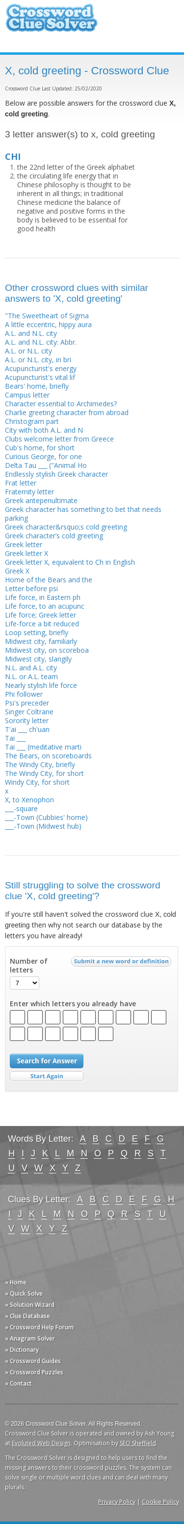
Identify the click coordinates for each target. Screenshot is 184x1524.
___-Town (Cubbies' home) (46, 817)
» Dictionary (22, 1350)
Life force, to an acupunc (44, 606)
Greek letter (23, 544)
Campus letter (27, 394)
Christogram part (32, 421)
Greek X (17, 570)
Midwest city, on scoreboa (47, 650)
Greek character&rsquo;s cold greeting (66, 526)
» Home (15, 1282)
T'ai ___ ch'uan (27, 729)
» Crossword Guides (33, 1361)
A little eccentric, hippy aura (48, 324)
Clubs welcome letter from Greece (59, 438)
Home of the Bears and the (48, 579)
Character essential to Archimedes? (61, 403)
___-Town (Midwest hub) (43, 826)
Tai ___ (15, 738)
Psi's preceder (27, 702)
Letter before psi (31, 588)
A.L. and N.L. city (31, 333)
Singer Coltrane (29, 711)
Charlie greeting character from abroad (67, 412)
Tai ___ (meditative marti (43, 746)
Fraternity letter (29, 491)
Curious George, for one (43, 456)
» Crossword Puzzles (34, 1372)
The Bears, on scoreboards (48, 755)
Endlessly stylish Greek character (56, 474)
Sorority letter (27, 720)
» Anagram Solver (30, 1338)
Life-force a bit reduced (42, 623)
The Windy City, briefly (40, 764)
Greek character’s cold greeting (54, 535)
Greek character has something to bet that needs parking (83, 514)
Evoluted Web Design (41, 1443)
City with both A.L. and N (44, 430)
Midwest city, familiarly (41, 641)
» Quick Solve (24, 1293)
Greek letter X (26, 553)
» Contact (18, 1383)
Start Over (46, 1076)
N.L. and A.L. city (31, 667)
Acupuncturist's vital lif (40, 377)
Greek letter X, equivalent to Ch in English (70, 562)
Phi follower (24, 694)
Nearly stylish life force (41, 685)
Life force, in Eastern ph (42, 597)
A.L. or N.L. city (28, 350)
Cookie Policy (160, 1502)
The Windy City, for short (44, 773)
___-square (21, 808)
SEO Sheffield (138, 1443)
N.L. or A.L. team (31, 676)
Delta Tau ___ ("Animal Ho (46, 465)
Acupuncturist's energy (41, 368)
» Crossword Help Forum (39, 1327)
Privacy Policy (116, 1502)
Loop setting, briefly (36, 632)
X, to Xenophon (29, 799)
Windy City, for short (37, 782)
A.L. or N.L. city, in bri (38, 359)
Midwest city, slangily (38, 658)
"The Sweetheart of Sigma (47, 315)
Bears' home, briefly (37, 386)
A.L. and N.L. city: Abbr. (41, 342)
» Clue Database (27, 1316)
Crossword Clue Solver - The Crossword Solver (51, 22)
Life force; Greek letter (40, 614)
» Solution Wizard (29, 1305)
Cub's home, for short (40, 447)
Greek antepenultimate (41, 500)
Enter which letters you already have (73, 1003)
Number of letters (29, 965)
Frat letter (20, 482)
